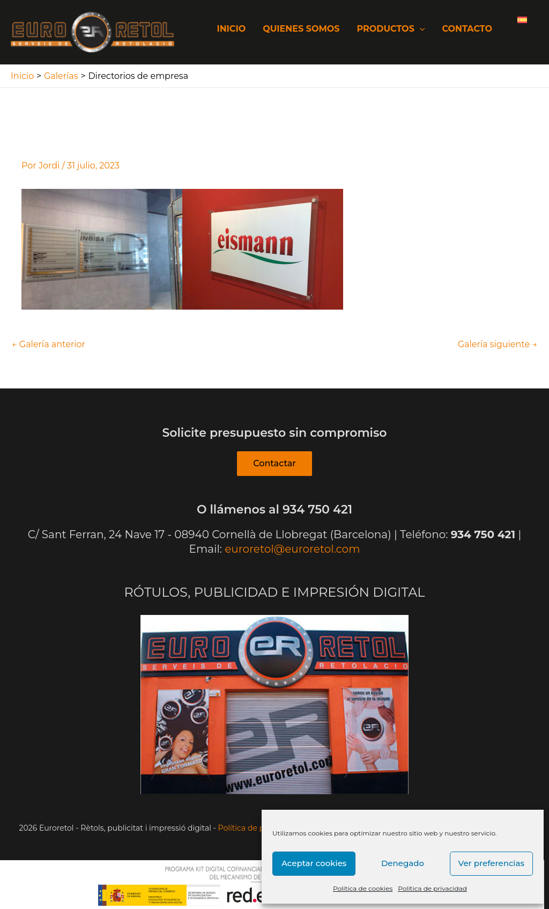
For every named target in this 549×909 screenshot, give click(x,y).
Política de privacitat (256, 828)
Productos (391, 29)
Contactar (274, 463)
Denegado (402, 863)
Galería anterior (48, 344)
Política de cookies (362, 888)
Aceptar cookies (313, 863)
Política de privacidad (432, 888)
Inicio (231, 29)
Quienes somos (301, 29)
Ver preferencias (491, 863)
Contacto (467, 29)
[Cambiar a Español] (522, 19)
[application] (419, 29)
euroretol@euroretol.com (292, 549)
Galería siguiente (497, 344)
